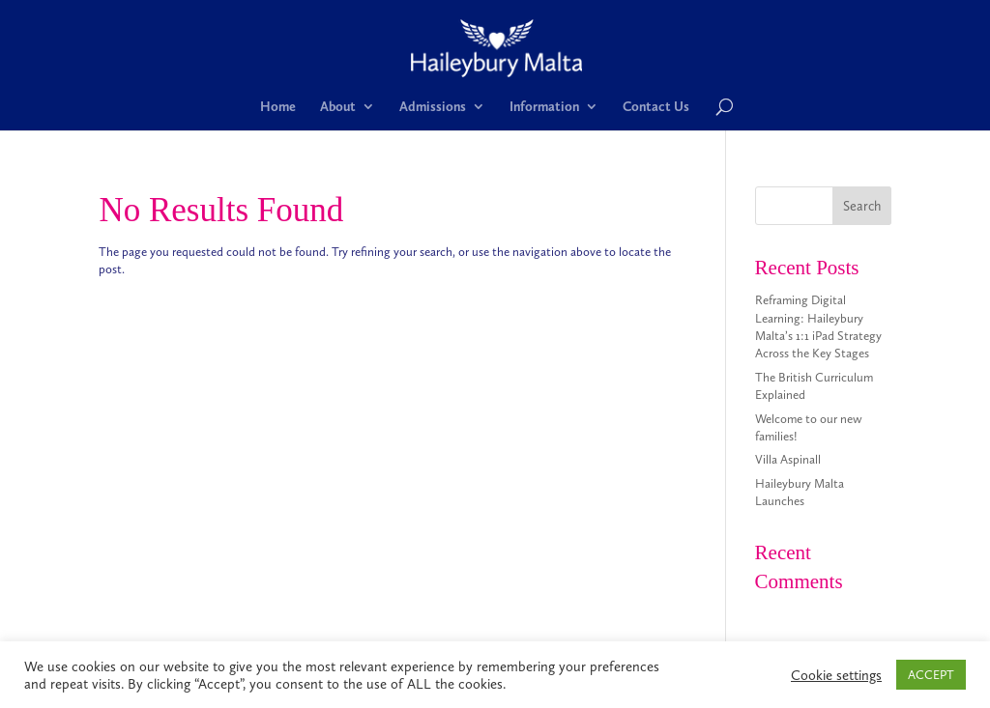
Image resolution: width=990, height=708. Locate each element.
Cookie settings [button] (836, 675)
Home (278, 106)
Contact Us (656, 106)
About (338, 106)
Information (544, 106)
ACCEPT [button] (931, 674)
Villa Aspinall (788, 459)
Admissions (432, 106)
